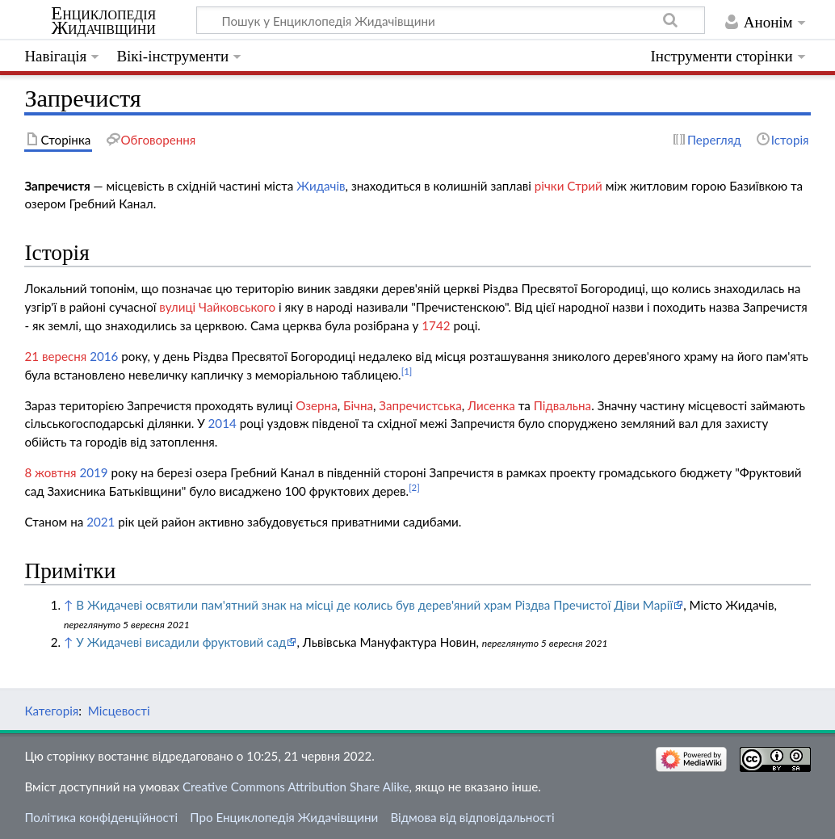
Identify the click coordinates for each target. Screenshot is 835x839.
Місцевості (119, 710)
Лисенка (491, 405)
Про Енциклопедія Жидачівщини (284, 817)
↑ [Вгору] (68, 605)
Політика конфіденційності (101, 817)
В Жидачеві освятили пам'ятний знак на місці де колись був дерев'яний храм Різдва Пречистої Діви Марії (374, 605)
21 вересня (55, 356)
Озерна (316, 405)
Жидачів (320, 185)
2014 (222, 423)
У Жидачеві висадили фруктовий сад (181, 642)
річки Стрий (568, 185)
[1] (407, 371)
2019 (93, 472)
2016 (104, 356)
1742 (436, 325)
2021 (100, 521)
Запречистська (420, 405)
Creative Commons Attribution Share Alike (296, 786)
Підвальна (562, 405)
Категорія (51, 710)
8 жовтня (50, 472)
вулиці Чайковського (217, 307)
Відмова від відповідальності (472, 817)
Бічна (358, 405)
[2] (414, 487)
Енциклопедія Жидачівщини (103, 21)
